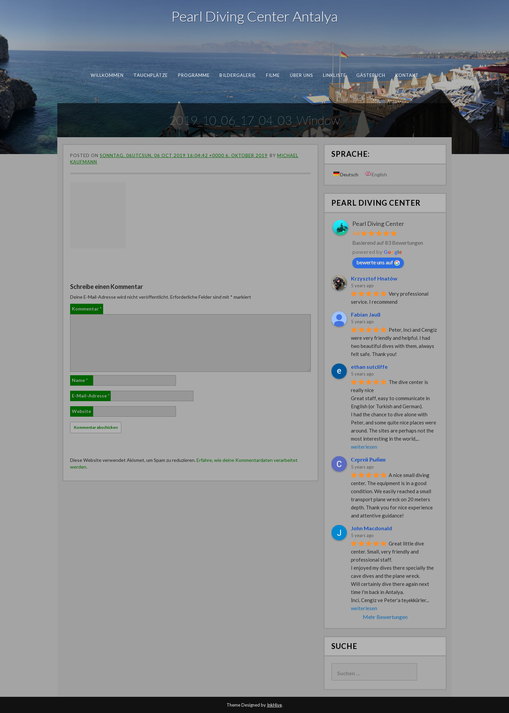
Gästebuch (370, 75)
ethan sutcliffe (369, 366)
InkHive (274, 705)
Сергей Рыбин (368, 459)
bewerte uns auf (378, 262)
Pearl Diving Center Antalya (254, 16)
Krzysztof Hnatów (374, 278)
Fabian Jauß (366, 314)
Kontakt (407, 75)
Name (80, 380)
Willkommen (107, 75)
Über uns (301, 75)
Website (81, 411)
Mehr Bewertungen (385, 617)
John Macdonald (371, 528)
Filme (272, 75)
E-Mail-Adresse (91, 395)
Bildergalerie (237, 75)
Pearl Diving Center (378, 223)
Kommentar (86, 308)
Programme (194, 75)
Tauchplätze (150, 75)
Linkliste (334, 75)
